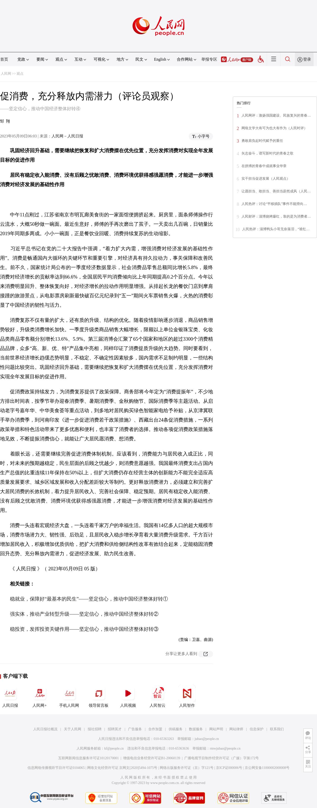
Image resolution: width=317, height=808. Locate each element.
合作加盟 (155, 729)
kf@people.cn (114, 748)
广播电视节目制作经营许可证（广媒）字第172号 (221, 758)
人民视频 (128, 696)
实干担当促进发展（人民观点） (265, 178)
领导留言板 (98, 696)
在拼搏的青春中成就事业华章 (264, 166)
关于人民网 (72, 729)
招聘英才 (115, 729)
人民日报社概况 (45, 729)
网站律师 (236, 729)
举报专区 (209, 59)
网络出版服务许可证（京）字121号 (186, 768)
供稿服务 (176, 729)
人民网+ (39, 696)
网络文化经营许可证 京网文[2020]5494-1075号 (122, 768)
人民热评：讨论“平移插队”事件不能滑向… (274, 204)
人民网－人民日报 (67, 136)
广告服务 (135, 729)
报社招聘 (95, 729)
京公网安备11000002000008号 (267, 768)
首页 (4, 59)
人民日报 (10, 696)
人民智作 (187, 696)
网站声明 (216, 729)
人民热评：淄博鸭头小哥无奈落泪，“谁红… (276, 229)
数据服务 (196, 729)
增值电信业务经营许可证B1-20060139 (151, 758)
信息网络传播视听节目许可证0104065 (56, 768)
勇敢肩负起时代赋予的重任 (262, 141)
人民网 (6, 74)
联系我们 (277, 729)
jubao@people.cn (207, 739)
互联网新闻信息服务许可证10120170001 (88, 758)
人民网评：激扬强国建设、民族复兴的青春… (276, 115)
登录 (307, 59)
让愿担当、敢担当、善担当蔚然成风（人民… (276, 191)
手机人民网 (69, 696)
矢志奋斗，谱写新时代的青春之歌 (267, 153)
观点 (20, 74)
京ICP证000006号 (229, 768)
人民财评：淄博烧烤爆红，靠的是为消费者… (276, 216)
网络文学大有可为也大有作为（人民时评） (274, 128)
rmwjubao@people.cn (225, 748)
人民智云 (157, 696)
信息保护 (257, 729)
